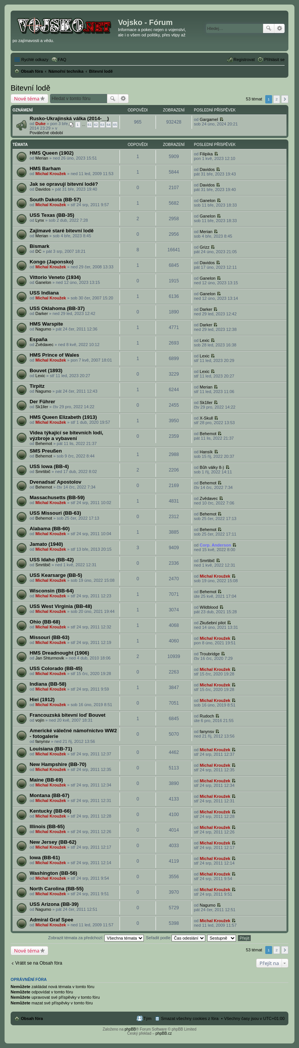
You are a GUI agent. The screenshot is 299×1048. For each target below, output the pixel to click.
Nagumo (43, 329)
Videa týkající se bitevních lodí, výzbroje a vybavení (66, 435)
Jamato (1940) (46, 544)
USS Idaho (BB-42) (52, 559)
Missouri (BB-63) (49, 637)
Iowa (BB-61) (45, 857)
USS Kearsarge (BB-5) (56, 575)
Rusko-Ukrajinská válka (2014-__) (69, 118)
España (38, 339)
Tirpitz (37, 386)
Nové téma (26, 98)
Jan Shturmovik (49, 658)
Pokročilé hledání (279, 28)
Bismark (39, 246)
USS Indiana (44, 293)
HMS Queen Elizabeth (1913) (63, 417)
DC (38, 251)
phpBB (130, 1029)
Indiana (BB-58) (48, 684)
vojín (39, 720)
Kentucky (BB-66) (50, 811)
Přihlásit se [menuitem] (274, 59)
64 (108, 125)
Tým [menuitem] (147, 1018)
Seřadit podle (175, 937)
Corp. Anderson (215, 545)
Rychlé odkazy (35, 59)
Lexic (204, 340)
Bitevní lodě (30, 88)
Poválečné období (46, 132)
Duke (40, 123)
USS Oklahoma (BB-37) (57, 308)
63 (102, 125)
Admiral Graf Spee (51, 920)
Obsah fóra (32, 1018)
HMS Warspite (46, 324)
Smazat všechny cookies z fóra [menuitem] (190, 1018)
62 (96, 125)
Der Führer (42, 401)
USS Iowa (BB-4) (49, 466)
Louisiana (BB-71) (51, 749)
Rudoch (207, 716)
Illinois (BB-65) (47, 826)
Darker (41, 313)
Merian (41, 158)
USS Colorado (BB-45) (56, 668)
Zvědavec (44, 344)
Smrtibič (42, 471)
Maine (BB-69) (46, 780)
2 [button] (276, 99)
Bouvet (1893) (46, 370)
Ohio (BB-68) (45, 622)
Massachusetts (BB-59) (57, 497)
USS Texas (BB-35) (52, 215)
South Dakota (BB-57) (55, 199)
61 (89, 125)
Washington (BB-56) (53, 873)
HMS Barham (45, 168)
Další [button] (284, 99)
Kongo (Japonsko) (52, 262)
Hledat (268, 28)
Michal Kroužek (50, 173)
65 (115, 125)
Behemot (43, 443)
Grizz (204, 247)
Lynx (39, 220)
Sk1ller (41, 406)
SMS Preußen (46, 451)
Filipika (206, 154)
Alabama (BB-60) (50, 528)
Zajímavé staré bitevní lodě (62, 230)
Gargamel (209, 119)
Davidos (207, 169)
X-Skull (206, 418)
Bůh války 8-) (212, 467)
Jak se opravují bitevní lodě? (64, 184)
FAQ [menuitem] (62, 59)
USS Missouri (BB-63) (55, 513)
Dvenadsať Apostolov (55, 482)
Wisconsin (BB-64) (52, 591)
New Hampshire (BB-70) (58, 764)
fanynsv (42, 741)
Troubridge (210, 654)
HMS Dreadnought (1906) (59, 653)
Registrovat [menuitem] (244, 59)
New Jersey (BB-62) (53, 842)
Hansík (206, 452)
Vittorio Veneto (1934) (55, 277)
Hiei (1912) (42, 699)
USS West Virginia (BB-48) (61, 606)
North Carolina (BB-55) (56, 888)
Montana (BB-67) (49, 795)
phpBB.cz (164, 1033)
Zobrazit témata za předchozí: (96, 937)
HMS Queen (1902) (52, 153)
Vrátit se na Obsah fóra (38, 963)
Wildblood (209, 607)
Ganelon (208, 200)
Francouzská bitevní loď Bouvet (67, 715)
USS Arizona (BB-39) (54, 904)
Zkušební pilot (212, 622)
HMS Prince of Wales (54, 355)
